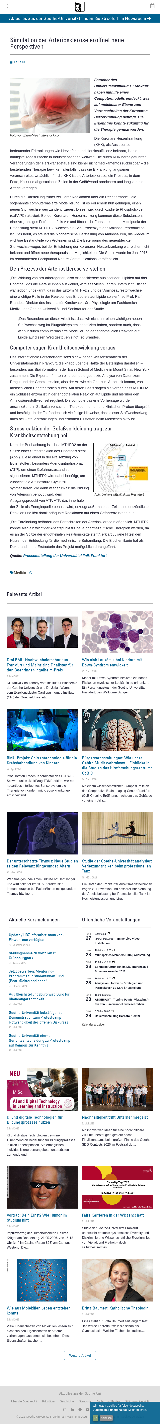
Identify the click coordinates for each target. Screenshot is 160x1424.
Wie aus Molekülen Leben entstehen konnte (39, 1310)
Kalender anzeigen (93, 1024)
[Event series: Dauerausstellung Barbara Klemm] (112, 1011)
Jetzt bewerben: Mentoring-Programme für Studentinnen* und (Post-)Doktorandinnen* (36, 976)
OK (95, 1418)
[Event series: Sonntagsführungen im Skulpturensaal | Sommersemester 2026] (113, 962)
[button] (80, 1355)
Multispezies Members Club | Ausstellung (122, 955)
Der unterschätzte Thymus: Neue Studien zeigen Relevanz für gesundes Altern (42, 863)
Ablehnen (106, 1418)
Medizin (20, 572)
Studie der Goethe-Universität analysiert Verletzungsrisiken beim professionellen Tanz (117, 866)
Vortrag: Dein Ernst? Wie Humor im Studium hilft (37, 1217)
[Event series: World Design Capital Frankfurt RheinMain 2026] (113, 978)
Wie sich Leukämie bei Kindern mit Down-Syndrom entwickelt (112, 662)
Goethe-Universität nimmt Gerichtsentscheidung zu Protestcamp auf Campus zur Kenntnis (39, 1040)
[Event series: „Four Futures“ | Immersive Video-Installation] (108, 934)
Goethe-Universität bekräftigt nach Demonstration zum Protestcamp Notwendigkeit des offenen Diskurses (38, 1017)
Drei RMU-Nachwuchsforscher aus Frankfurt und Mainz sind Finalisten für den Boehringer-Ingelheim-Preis (40, 664)
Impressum (81, 1416)
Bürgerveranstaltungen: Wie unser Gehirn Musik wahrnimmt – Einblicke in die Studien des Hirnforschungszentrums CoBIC (117, 765)
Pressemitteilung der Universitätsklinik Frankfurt (65, 556)
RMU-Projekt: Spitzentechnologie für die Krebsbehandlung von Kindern (42, 760)
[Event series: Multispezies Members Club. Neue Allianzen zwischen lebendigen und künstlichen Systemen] (113, 950)
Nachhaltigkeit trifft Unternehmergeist (115, 1117)
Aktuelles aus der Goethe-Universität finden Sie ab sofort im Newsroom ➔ (80, 18)
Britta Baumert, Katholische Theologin (115, 1308)
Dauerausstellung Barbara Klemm (117, 1016)
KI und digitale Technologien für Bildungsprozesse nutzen (35, 1119)
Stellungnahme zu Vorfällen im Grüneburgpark (33, 955)
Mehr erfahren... (138, 1409)
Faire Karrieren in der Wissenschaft (113, 1215)
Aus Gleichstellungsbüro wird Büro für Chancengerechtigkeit (39, 997)
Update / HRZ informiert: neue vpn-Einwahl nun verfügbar (36, 937)
